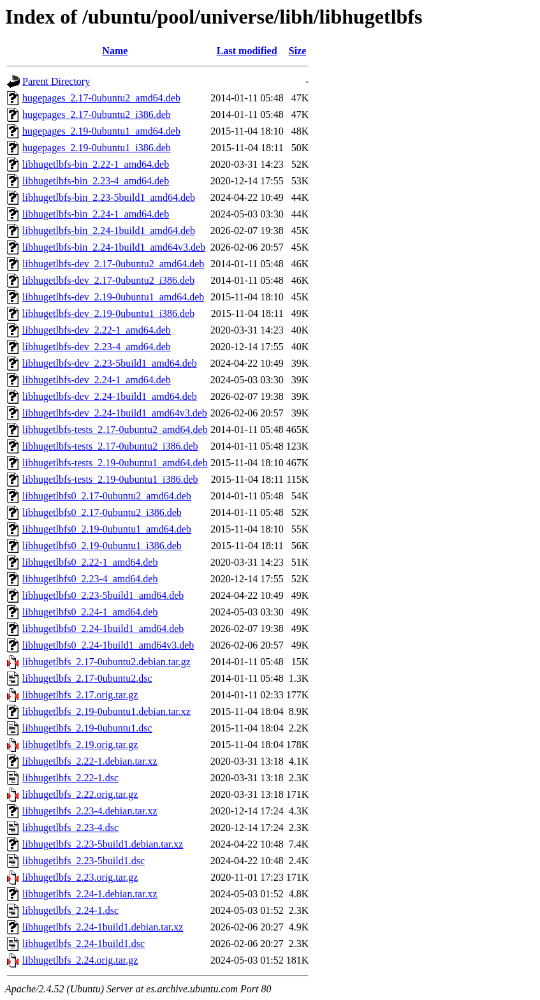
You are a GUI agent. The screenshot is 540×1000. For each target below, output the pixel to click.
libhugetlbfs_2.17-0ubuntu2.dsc (87, 678)
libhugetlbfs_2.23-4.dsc (70, 827)
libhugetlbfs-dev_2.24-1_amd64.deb (96, 379)
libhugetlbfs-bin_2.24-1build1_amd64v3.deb (113, 247)
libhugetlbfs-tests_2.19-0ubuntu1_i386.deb (110, 479)
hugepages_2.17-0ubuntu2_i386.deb (96, 114)
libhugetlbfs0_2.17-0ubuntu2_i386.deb (102, 512)
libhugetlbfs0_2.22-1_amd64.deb (89, 562)
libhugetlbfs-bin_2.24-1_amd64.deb (95, 214)
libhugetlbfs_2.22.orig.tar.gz (80, 794)
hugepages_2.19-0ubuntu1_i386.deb (96, 147)
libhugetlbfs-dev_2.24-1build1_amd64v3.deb (114, 413)
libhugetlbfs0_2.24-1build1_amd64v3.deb (108, 645)
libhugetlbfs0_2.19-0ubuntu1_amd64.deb (106, 529)
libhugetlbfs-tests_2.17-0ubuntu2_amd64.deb (115, 429)
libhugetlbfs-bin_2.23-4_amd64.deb (95, 180)
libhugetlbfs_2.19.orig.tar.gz (80, 744)
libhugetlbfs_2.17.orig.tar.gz (80, 694)
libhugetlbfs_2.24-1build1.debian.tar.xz (102, 927)
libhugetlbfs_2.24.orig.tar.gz (80, 960)
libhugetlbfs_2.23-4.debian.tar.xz (89, 810)
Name (115, 50)
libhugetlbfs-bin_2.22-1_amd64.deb (95, 164)
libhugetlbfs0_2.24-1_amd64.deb (89, 612)
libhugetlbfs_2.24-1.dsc (70, 910)
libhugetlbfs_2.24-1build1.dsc (83, 943)
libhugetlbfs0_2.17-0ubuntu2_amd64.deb (106, 495)
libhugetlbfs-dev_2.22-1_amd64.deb (96, 330)
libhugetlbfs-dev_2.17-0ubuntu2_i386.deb (108, 280)
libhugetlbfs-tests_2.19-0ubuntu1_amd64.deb (115, 462)
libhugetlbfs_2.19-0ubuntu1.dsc (87, 728)
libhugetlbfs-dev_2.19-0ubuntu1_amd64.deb (113, 296)
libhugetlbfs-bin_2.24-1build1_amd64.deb (108, 230)
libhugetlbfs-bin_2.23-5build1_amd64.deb (108, 197)
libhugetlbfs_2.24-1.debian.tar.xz (89, 893)
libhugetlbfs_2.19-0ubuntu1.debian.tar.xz (106, 711)
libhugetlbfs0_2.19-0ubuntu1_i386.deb (102, 545)
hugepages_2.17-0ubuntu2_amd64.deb (101, 97)
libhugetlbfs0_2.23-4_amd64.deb (89, 578)
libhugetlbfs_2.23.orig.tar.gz (80, 877)
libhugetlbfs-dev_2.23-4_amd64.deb (96, 346)
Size (298, 50)
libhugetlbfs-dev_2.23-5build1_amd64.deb (109, 363)
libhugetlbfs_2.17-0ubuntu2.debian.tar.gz (106, 661)
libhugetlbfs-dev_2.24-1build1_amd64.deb (109, 396)
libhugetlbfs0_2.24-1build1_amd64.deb (103, 628)
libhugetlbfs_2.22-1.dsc (70, 777)
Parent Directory (56, 81)
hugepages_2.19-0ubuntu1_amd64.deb (101, 131)
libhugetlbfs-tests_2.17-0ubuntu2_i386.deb (110, 446)
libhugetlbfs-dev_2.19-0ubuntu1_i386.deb (108, 313)
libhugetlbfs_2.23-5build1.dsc (83, 860)
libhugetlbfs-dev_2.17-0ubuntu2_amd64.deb (113, 263)
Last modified (247, 50)
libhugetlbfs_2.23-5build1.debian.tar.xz (102, 844)
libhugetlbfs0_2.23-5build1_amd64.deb (103, 595)
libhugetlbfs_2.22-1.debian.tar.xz (89, 761)
